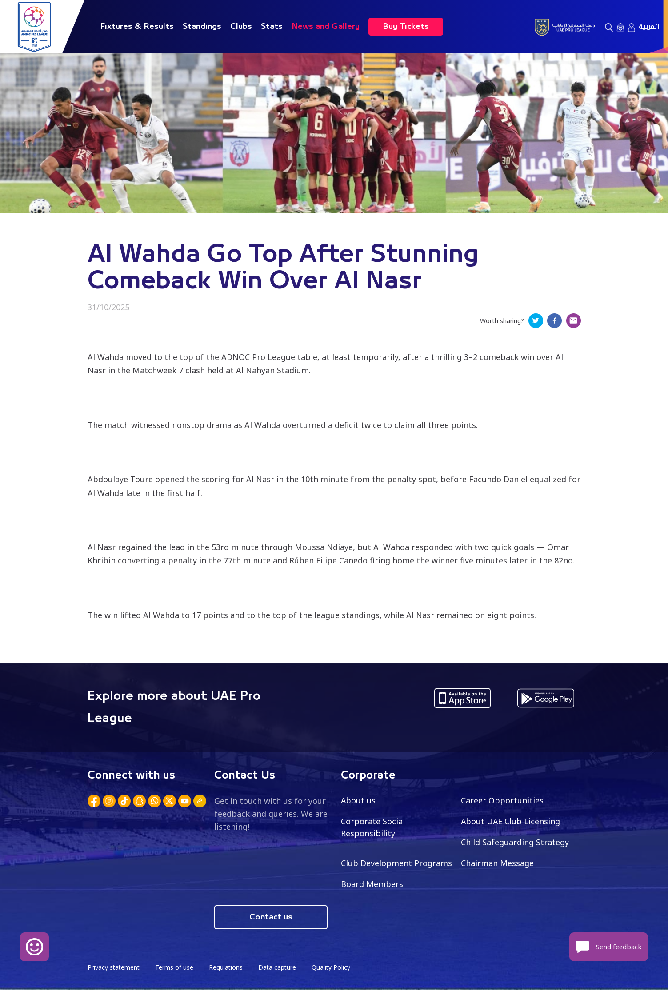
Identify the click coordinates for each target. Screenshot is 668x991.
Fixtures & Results (137, 26)
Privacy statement (114, 969)
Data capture (279, 969)
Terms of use (175, 969)
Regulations (227, 969)
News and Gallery (326, 26)
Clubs (241, 26)
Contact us (270, 918)
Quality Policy (333, 969)
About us (358, 801)
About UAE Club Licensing (511, 822)
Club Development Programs (396, 864)
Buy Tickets (406, 26)
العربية (649, 27)
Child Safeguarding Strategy (515, 843)
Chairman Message (497, 864)
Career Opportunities (502, 801)
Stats (272, 26)
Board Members (372, 884)
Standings (202, 26)
